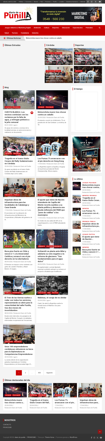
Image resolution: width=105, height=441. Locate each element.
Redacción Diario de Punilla (54, 63)
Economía (28, 1)
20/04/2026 (50, 60)
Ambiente (37, 28)
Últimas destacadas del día (17, 380)
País (41, 1)
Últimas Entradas (13, 45)
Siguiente (49, 373)
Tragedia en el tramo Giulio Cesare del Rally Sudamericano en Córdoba (58, 58)
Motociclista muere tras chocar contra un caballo (44, 38)
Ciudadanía (25, 33)
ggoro (15, 125)
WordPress (73, 437)
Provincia (48, 1)
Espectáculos (78, 28)
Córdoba (50, 45)
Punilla (55, 1)
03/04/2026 (42, 300)
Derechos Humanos (72, 1)
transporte (16, 292)
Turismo (15, 33)
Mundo (36, 1)
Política (21, 1)
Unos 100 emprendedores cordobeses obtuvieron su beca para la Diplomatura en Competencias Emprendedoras (19, 350)
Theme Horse (49, 437)
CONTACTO (7, 425)
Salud (7, 33)
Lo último (78, 179)
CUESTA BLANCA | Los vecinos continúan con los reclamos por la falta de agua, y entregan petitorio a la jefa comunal (17, 117)
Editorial (82, 1)
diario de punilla (20, 437)
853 (39, 373)
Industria (35, 33)
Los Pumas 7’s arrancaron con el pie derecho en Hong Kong (87, 76)
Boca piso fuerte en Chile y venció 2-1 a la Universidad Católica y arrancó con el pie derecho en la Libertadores (17, 255)
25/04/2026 (42, 117)
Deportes (55, 28)
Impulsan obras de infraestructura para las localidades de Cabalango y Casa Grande (58, 77)
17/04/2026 (50, 78)
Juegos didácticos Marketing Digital (18, 28)
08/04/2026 (8, 261)
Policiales (89, 28)
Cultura (46, 28)
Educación (66, 28)
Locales (61, 1)
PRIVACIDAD (7, 427)
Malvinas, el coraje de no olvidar (52, 297)
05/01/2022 (8, 125)
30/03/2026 (8, 357)
